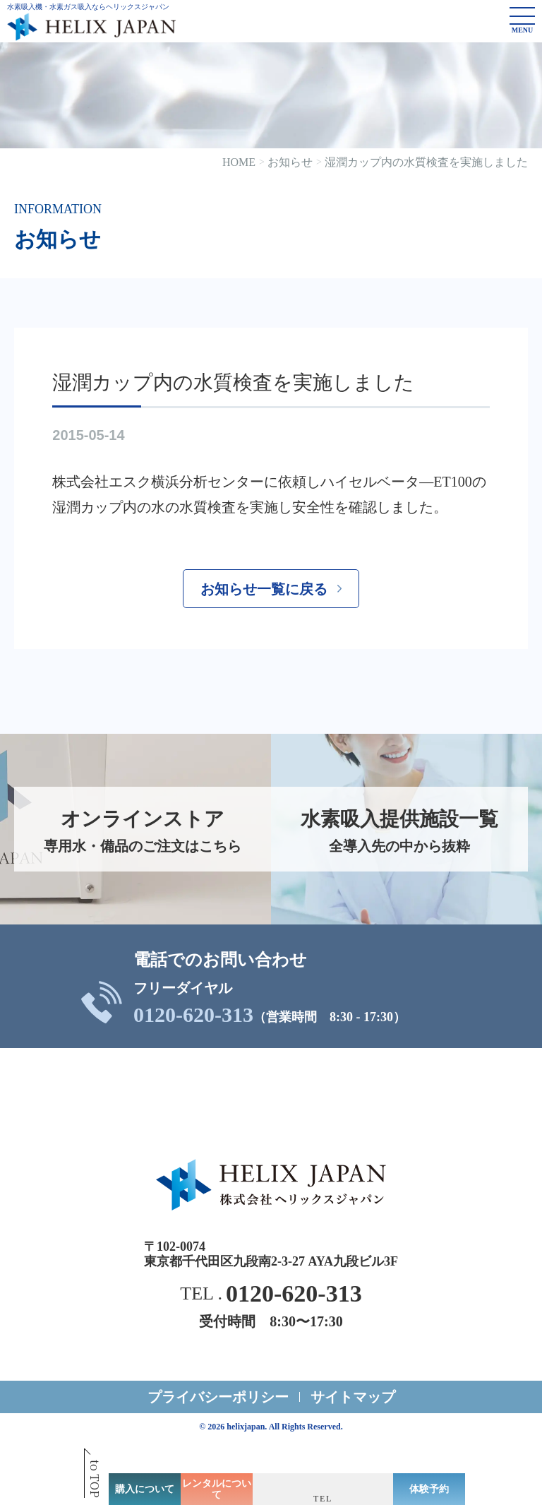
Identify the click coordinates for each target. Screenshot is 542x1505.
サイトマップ (353, 1397)
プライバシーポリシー (218, 1397)
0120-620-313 (193, 1015)
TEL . (270, 1293)
